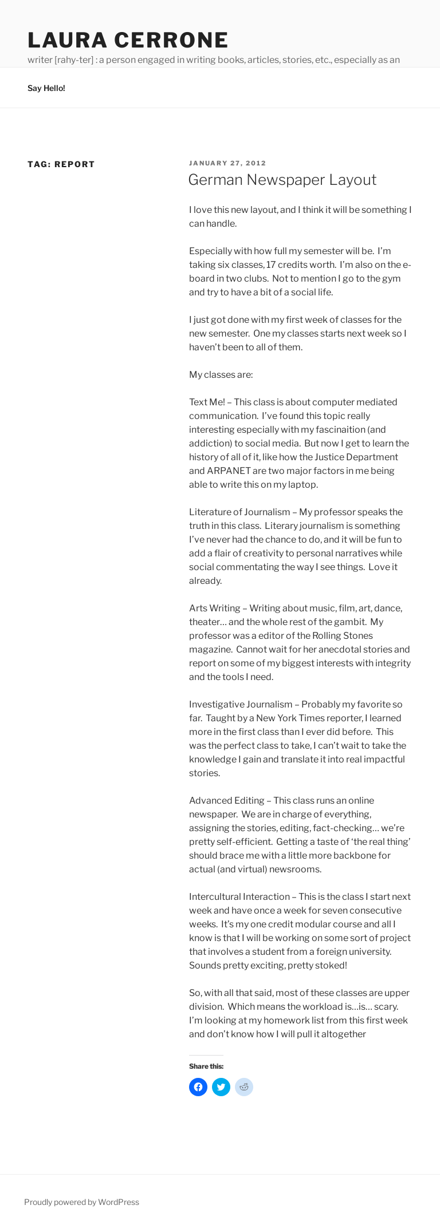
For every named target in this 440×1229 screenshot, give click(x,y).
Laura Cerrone (128, 40)
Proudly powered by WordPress (81, 1202)
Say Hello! (46, 88)
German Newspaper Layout (282, 179)
